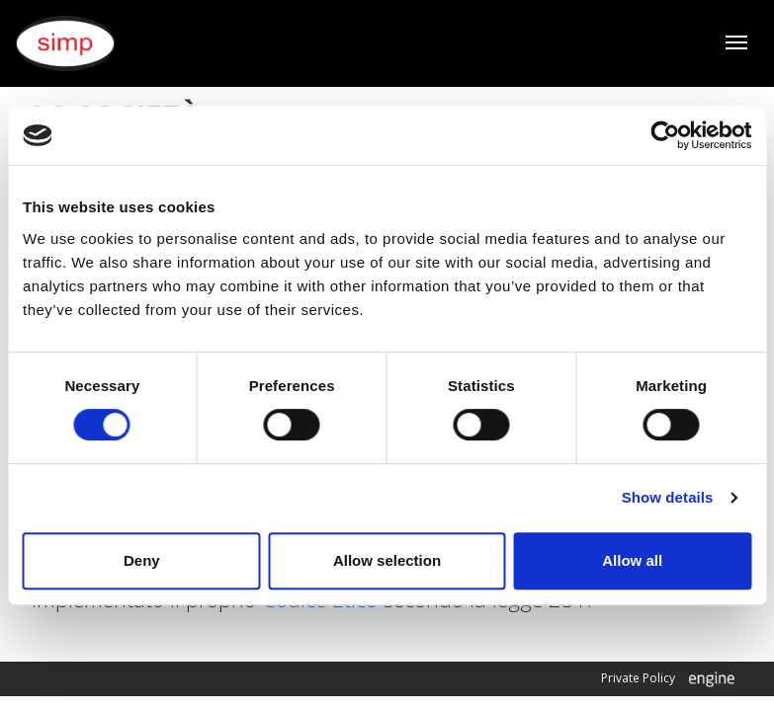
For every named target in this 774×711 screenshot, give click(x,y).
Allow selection (387, 560)
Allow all (632, 560)
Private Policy (638, 678)
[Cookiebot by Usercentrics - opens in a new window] (664, 135)
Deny (142, 560)
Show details (668, 497)
